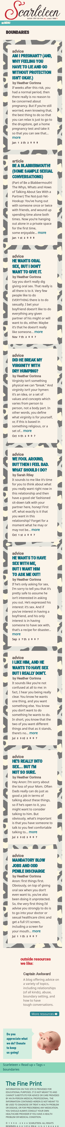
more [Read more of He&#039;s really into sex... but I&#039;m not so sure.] (33, 832)
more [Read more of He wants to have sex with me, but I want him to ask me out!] (16, 634)
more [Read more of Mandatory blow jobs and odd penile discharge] (36, 931)
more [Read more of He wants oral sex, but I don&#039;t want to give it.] (38, 332)
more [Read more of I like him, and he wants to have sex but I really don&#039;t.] (33, 733)
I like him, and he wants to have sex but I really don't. (30, 668)
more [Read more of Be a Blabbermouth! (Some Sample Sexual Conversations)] (42, 233)
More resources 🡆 (44, 1014)
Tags (39, 1065)
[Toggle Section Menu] (32, 23)
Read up (27, 1065)
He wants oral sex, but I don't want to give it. (27, 266)
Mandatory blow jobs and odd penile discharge (28, 866)
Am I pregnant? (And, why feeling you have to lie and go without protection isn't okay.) (32, 66)
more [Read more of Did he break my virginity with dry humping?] (27, 431)
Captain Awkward (37, 974)
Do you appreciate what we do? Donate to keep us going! (17, 1043)
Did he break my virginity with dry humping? (27, 366)
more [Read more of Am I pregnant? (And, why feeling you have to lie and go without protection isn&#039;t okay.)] (16, 138)
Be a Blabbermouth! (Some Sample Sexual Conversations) (32, 171)
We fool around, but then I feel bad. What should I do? (30, 464)
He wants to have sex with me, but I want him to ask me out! (29, 566)
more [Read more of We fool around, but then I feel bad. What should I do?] (35, 530)
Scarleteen (10, 1065)
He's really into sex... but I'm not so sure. (27, 767)
